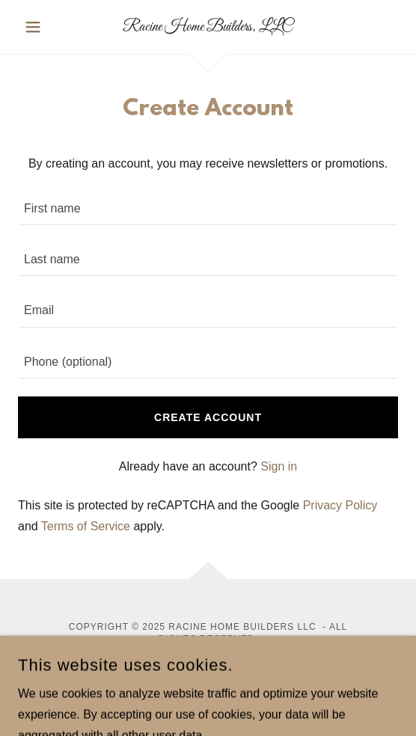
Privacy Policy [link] (340, 505)
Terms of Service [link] (85, 526)
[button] (46, 27)
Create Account (208, 417)
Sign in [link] (278, 466)
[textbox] (208, 208)
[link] (208, 27)
